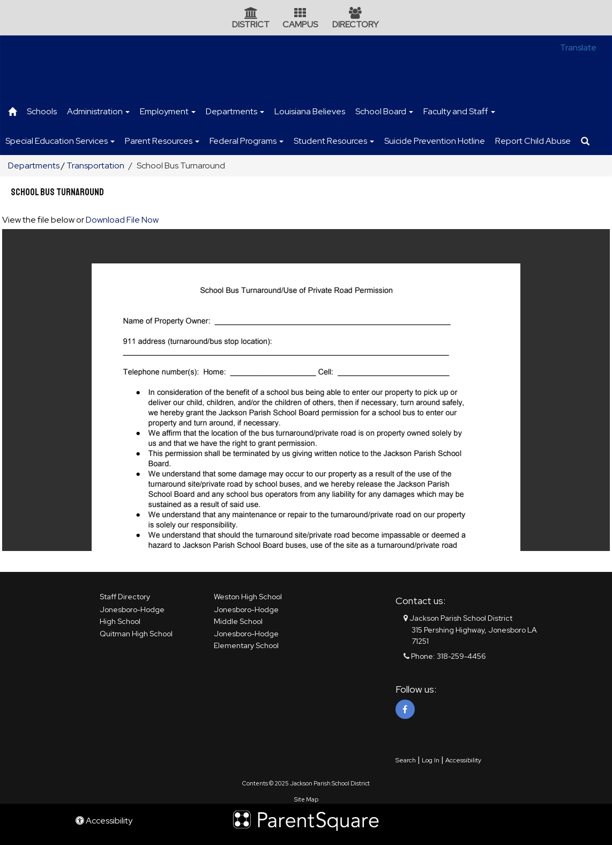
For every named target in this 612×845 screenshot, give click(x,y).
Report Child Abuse (533, 140)
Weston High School (248, 596)
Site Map (306, 799)
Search (405, 760)
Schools (42, 111)
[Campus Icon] (300, 14)
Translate (578, 47)
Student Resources (334, 140)
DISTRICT (251, 24)
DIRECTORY (355, 24)
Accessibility (463, 760)
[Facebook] (405, 709)
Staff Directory (125, 596)
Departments (235, 111)
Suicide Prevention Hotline (434, 140)
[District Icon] (251, 14)
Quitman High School (136, 633)
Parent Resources (162, 140)
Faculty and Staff (459, 111)
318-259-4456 (461, 656)
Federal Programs (246, 140)
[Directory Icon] (355, 14)
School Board (384, 111)
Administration (98, 111)
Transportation (95, 165)
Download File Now (122, 219)
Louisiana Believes (309, 111)
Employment (168, 111)
